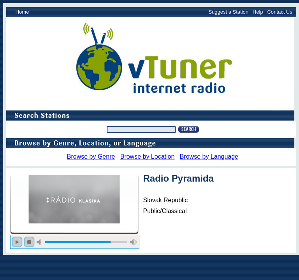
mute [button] (40, 242)
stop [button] (29, 241)
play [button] (17, 241)
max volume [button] (133, 242)
